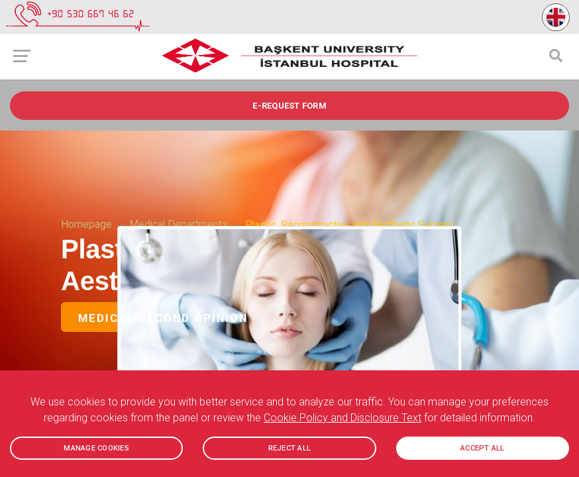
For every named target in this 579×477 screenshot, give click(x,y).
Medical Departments (178, 225)
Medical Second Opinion (163, 318)
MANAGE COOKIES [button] (96, 448)
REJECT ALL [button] (289, 448)
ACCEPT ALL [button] (482, 448)
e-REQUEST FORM (289, 106)
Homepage (86, 225)
